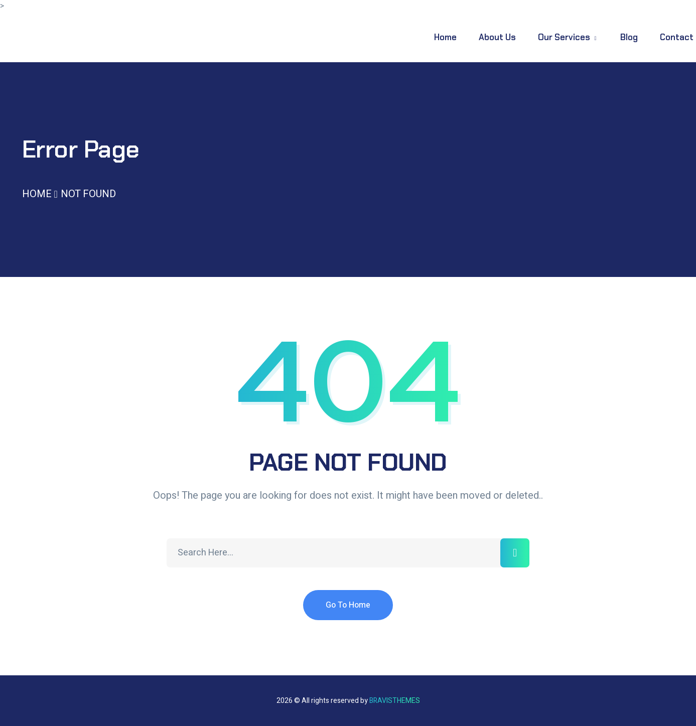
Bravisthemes (394, 700)
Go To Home (348, 605)
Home (37, 194)
